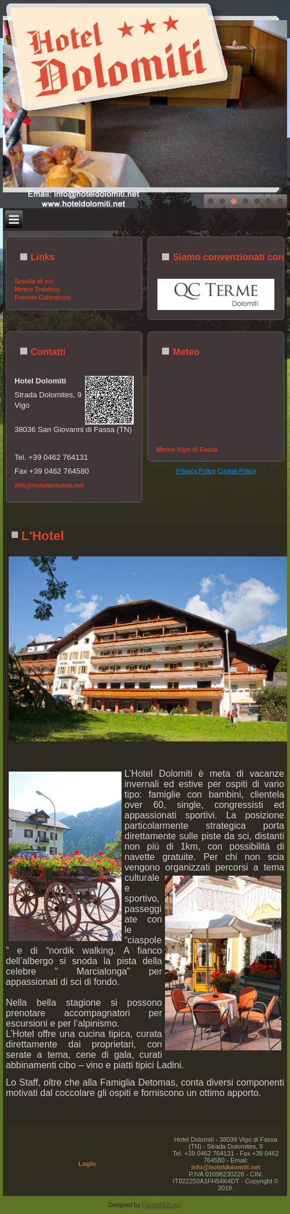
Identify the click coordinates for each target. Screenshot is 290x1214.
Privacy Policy (195, 470)
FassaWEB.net (161, 1205)
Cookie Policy (237, 470)
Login (87, 1163)
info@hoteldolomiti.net (49, 485)
